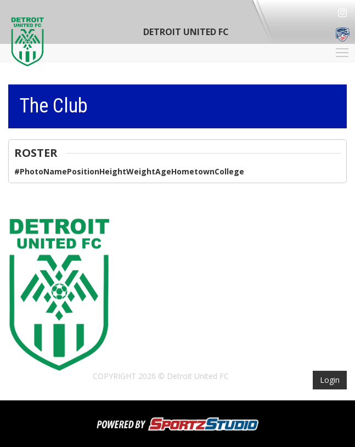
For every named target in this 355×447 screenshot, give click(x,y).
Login (330, 380)
